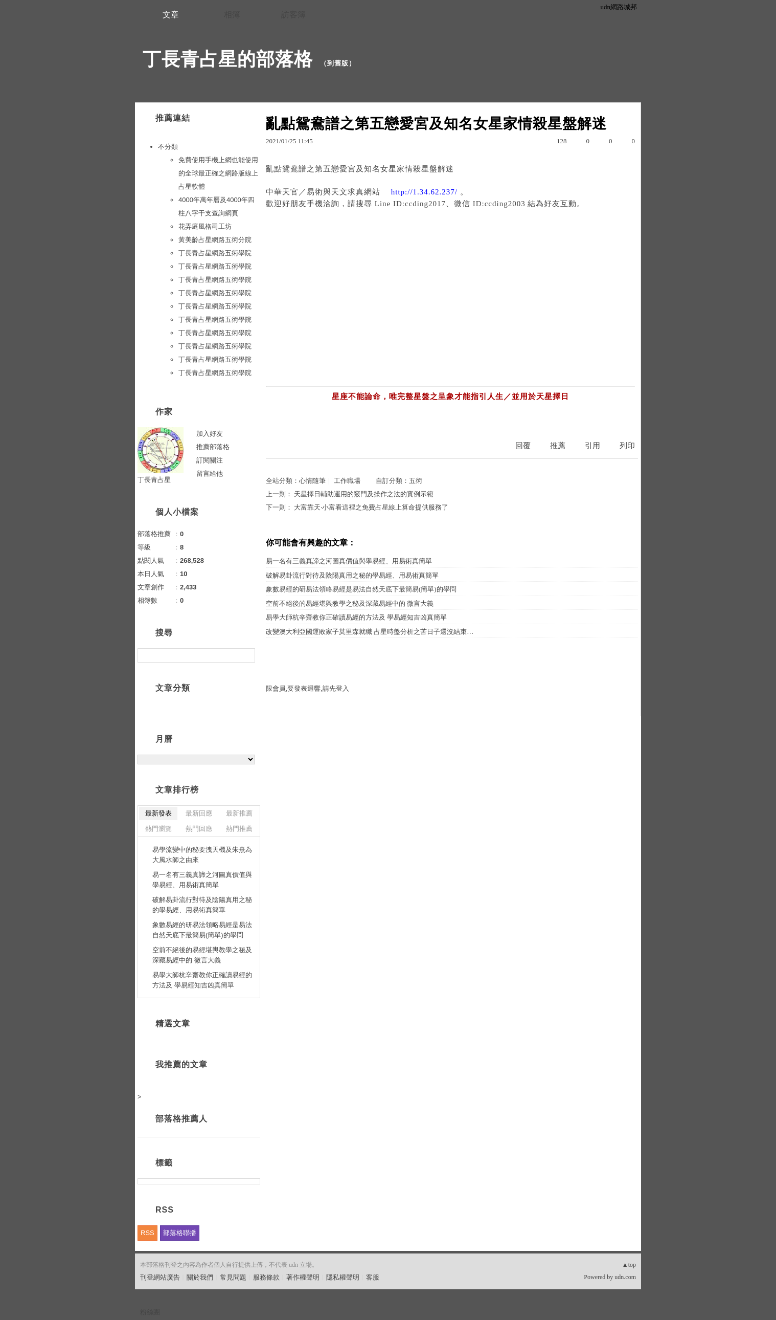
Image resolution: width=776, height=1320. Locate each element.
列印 (627, 446)
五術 (415, 481)
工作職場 (347, 481)
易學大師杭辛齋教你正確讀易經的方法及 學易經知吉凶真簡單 (356, 617)
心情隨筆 (312, 481)
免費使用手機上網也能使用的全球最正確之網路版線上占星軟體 (218, 173)
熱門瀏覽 (158, 828)
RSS (147, 1233)
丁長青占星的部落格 (228, 59)
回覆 (523, 446)
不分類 (168, 146)
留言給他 (209, 473)
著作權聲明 (302, 1277)
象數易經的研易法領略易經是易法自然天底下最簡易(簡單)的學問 (361, 589)
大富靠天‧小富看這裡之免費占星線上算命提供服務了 (371, 507)
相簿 (232, 14)
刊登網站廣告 (160, 1277)
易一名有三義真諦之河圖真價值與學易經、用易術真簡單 (349, 561)
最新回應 (199, 813)
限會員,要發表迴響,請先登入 (307, 688)
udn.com (625, 1277)
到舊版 (338, 63)
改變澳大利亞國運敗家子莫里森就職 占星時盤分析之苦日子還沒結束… (369, 631)
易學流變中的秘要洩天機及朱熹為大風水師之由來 (202, 855)
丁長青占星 (154, 479)
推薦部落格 (213, 447)
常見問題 (233, 1277)
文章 (171, 14)
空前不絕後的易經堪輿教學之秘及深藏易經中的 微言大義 (349, 603)
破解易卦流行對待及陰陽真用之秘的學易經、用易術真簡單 (352, 575)
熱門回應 (199, 828)
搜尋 (246, 655)
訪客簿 (293, 14)
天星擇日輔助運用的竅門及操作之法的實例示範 (363, 494)
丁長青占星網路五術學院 (215, 253)
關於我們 (200, 1277)
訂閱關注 (209, 460)
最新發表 (158, 813)
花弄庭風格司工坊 (205, 226)
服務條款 (266, 1277)
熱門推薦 (239, 828)
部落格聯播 (179, 1233)
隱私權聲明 (342, 1277)
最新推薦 (239, 813)
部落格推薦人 (181, 1118)
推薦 (557, 446)
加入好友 (209, 433)
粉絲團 (150, 1312)
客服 (372, 1277)
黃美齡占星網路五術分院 (215, 240)
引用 (592, 446)
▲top (629, 1264)
